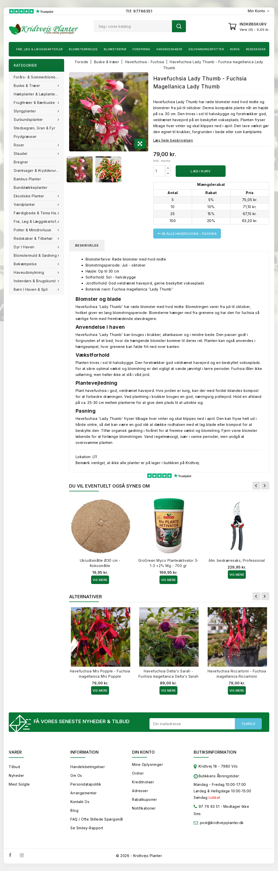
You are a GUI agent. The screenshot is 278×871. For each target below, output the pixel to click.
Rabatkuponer (144, 799)
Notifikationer (144, 808)
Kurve (235, 49)
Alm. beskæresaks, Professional (237, 560)
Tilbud (14, 767)
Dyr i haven (24, 247)
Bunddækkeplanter (30, 187)
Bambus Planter (27, 179)
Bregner (21, 162)
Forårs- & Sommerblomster (37, 77)
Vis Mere (100, 580)
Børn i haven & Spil (31, 289)
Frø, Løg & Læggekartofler (39, 49)
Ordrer (138, 773)
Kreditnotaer (143, 782)
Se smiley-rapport (86, 828)
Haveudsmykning (29, 272)
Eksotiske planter (29, 196)
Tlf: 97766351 (139, 11)
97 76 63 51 (206, 807)
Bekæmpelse (26, 264)
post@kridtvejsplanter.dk (222, 823)
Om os (76, 775)
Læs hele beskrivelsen (173, 140)
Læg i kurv (200, 171)
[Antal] (159, 170)
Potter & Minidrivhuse (33, 230)
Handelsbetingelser (87, 767)
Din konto (143, 752)
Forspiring (141, 49)
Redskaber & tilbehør (34, 238)
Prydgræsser (25, 136)
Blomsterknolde (83, 49)
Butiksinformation (215, 752)
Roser (19, 145)
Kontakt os (79, 802)
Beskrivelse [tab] (87, 245)
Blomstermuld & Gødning (36, 255)
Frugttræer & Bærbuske (35, 102)
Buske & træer (27, 85)
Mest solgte (19, 784)
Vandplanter (25, 204)
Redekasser (256, 49)
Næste (265, 486)
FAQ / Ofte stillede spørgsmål (96, 819)
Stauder (21, 153)
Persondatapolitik (85, 784)
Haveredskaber (169, 49)
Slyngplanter (25, 111)
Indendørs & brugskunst (35, 281)
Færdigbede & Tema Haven (39, 213)
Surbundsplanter (29, 119)
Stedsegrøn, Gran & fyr (34, 128)
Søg (179, 26)
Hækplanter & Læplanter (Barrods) (39, 94)
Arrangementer (83, 793)
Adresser (140, 791)
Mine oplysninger (147, 764)
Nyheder (16, 775)
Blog (74, 810)
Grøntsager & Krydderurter (37, 170)
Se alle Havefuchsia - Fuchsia (187, 234)
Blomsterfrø (115, 49)
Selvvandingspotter (206, 49)
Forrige (257, 486)
